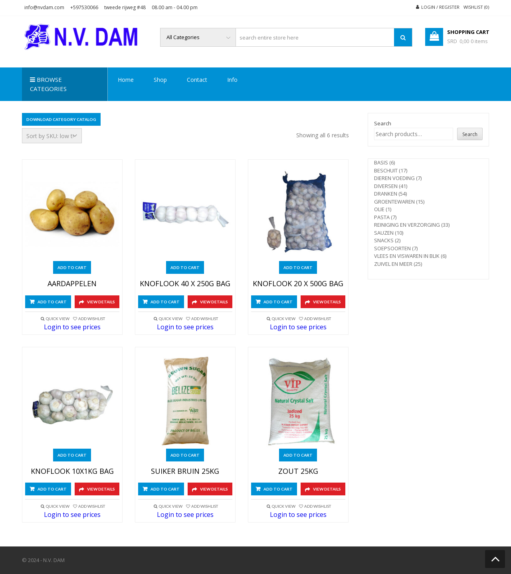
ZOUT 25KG (298, 471)
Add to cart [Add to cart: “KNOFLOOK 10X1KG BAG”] (72, 455)
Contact (197, 79)
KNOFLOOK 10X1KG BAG (72, 471)
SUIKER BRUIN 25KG (185, 471)
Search (382, 123)
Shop (160, 79)
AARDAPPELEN (72, 283)
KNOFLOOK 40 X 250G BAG (185, 283)
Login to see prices (72, 327)
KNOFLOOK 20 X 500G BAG (298, 283)
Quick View (57, 318)
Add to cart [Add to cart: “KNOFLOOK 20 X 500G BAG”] (298, 267)
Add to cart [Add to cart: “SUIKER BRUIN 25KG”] (185, 455)
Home (126, 79)
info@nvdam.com (44, 7)
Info (232, 79)
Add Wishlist (91, 318)
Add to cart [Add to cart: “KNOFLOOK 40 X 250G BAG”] (185, 267)
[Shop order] (52, 135)
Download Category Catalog (61, 119)
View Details (101, 301)
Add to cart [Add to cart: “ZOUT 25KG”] (298, 455)
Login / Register (440, 7)
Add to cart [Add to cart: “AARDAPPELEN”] (72, 267)
